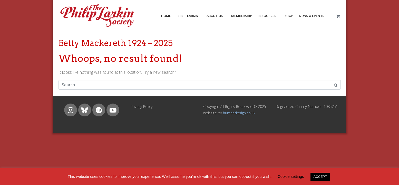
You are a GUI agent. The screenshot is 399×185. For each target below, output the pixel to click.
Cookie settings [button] (291, 176)
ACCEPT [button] (320, 177)
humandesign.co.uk (239, 112)
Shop (289, 15)
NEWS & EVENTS (311, 15)
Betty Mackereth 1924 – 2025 (116, 43)
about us (215, 15)
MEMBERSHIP (241, 15)
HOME (166, 15)
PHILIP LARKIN (187, 15)
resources (267, 15)
